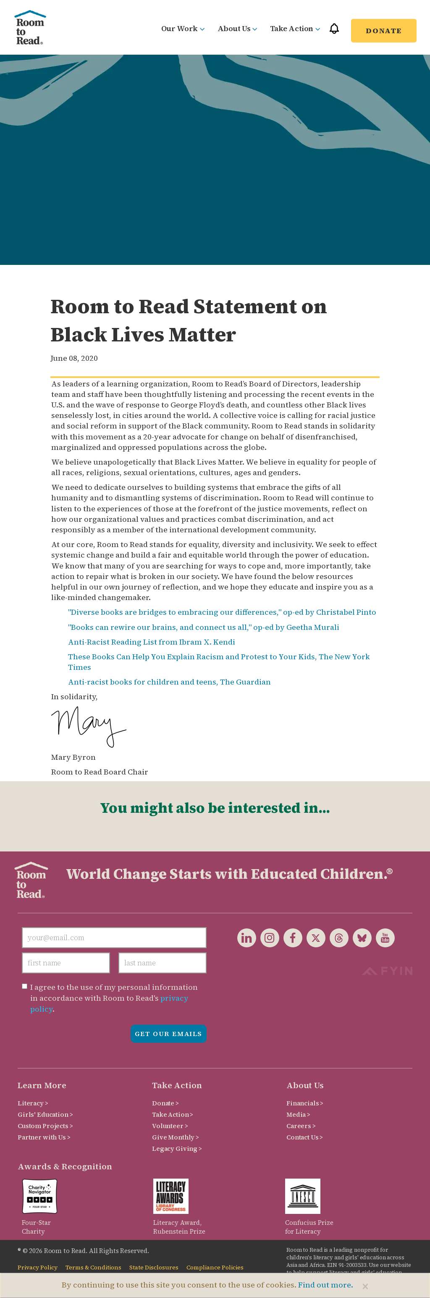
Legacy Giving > (177, 1148)
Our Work (183, 28)
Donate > (165, 1103)
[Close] (365, 1286)
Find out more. (325, 1284)
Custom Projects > (45, 1125)
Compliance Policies (215, 1267)
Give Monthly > (175, 1137)
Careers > (301, 1125)
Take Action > (172, 1114)
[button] (334, 32)
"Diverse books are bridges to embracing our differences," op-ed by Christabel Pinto (222, 612)
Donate (384, 30)
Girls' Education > (45, 1114)
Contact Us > (304, 1137)
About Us (237, 28)
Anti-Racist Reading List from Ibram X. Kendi (151, 642)
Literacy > (33, 1103)
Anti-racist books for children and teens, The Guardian (169, 682)
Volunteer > (170, 1125)
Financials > (304, 1103)
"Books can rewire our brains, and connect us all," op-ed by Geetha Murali (203, 627)
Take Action (295, 28)
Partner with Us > (44, 1137)
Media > (298, 1114)
